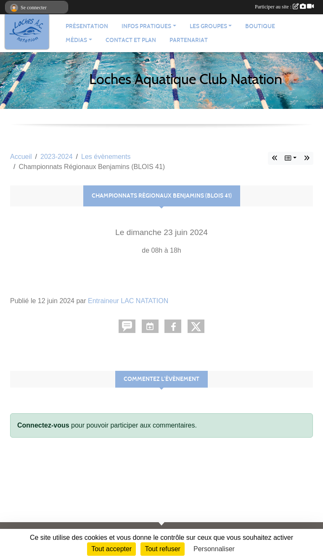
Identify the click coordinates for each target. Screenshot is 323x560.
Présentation (87, 26)
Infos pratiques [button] (146, 26)
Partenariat (188, 40)
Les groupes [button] (208, 26)
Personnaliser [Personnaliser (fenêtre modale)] (214, 548)
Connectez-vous (43, 425)
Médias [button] (76, 40)
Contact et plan (131, 40)
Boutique (260, 26)
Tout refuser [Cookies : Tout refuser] (162, 548)
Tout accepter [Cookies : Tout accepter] (111, 548)
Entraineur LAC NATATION (128, 300)
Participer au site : (284, 7)
